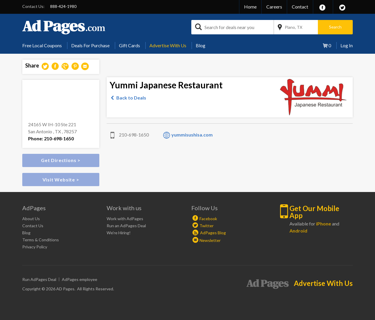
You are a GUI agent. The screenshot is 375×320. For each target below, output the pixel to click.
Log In (346, 45)
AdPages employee (79, 279)
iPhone (323, 223)
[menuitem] (44, 45)
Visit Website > (60, 179)
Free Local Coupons (42, 45)
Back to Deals (131, 97)
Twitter (207, 225)
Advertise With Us (167, 45)
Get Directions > (61, 160)
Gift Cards (129, 45)
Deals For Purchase (90, 45)
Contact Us (32, 225)
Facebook (208, 218)
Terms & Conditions (40, 239)
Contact (300, 6)
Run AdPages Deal (39, 279)
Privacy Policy (34, 246)
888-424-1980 (63, 6)
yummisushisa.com (192, 134)
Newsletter (210, 240)
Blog (200, 45)
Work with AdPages (125, 218)
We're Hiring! (119, 232)
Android (298, 230)
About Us (31, 218)
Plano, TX (293, 27)
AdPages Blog (209, 232)
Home (250, 6)
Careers (274, 6)
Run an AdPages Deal (126, 225)
